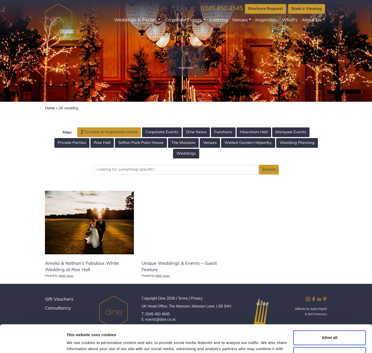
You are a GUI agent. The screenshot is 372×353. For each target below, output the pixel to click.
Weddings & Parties (135, 20)
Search (268, 170)
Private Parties (72, 143)
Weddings (186, 154)
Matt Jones (66, 276)
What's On (290, 24)
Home (50, 108)
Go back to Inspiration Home (109, 132)
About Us (311, 20)
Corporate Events (183, 20)
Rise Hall (102, 143)
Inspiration (266, 20)
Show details (78, 343)
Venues (240, 20)
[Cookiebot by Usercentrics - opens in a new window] (33, 343)
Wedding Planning (297, 143)
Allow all (329, 312)
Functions (223, 132)
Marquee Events (290, 132)
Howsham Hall (254, 132)
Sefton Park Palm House (141, 143)
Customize (330, 328)
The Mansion (183, 143)
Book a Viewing (306, 9)
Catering (219, 20)
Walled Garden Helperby (248, 143)
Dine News (196, 132)
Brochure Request (265, 9)
